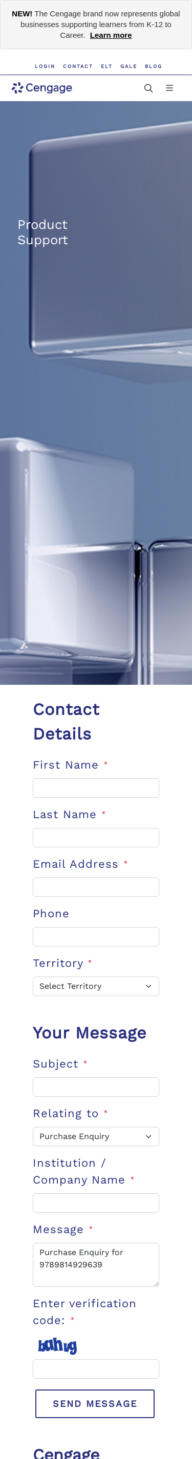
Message (63, 1229)
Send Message (95, 1403)
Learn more (111, 35)
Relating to (70, 1113)
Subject (60, 1063)
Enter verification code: (85, 1312)
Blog (153, 66)
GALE (128, 66)
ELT (107, 66)
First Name (70, 764)
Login (45, 66)
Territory (62, 963)
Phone (51, 913)
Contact (78, 66)
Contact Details (66, 722)
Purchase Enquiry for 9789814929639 (96, 1265)
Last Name (69, 814)
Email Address (80, 864)
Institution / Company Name (84, 1171)
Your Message (89, 1033)
